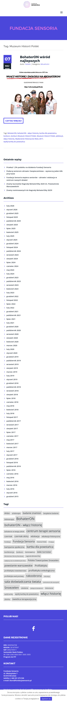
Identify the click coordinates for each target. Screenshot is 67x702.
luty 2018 (10, 413)
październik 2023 (13, 281)
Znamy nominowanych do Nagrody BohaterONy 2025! (29, 190)
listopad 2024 (12, 247)
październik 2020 (13, 330)
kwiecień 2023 (12, 289)
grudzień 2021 (12, 311)
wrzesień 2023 (12, 285)
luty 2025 (10, 236)
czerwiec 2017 (12, 436)
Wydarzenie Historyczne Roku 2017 (29, 139)
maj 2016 (10, 477)
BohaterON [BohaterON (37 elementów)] (25, 518)
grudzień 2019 (12, 357)
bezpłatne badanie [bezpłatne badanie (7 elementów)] (50, 513)
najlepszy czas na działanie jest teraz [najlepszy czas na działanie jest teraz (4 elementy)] (15, 561)
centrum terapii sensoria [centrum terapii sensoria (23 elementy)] (43, 531)
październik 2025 (13, 221)
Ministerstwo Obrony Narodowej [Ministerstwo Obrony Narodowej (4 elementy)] (14, 556)
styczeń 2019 (11, 379)
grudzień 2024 (12, 243)
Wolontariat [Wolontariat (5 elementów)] (49, 588)
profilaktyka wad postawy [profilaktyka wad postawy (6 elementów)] (14, 576)
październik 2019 (13, 360)
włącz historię (9, 139)
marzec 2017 (11, 447)
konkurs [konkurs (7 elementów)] (19, 552)
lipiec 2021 (10, 319)
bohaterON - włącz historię (28, 133)
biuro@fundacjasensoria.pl (21, 680)
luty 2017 (10, 451)
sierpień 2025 (12, 224)
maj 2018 (10, 406)
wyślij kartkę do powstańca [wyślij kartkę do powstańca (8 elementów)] (26, 594)
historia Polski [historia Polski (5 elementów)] (41, 542)
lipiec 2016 (10, 470)
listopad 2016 (12, 462)
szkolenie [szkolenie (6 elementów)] (24, 588)
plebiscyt (59, 136)
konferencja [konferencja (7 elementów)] (9, 552)
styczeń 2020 (11, 353)
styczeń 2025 (11, 240)
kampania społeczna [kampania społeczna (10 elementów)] (14, 547)
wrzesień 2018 (12, 391)
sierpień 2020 (12, 338)
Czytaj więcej (13, 120)
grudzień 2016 (12, 458)
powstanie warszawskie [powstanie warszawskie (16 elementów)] (18, 565)
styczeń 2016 (11, 492)
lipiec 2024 (10, 262)
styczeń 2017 (11, 455)
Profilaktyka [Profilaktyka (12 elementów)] (41, 565)
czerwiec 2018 (12, 402)
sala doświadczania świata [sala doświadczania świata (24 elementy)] (22, 582)
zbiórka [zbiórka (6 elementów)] (7, 599)
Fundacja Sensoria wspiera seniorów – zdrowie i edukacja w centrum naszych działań (31, 178)
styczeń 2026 (11, 209)
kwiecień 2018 (12, 409)
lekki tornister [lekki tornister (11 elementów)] (44, 551)
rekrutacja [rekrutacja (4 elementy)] (47, 576)
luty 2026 (10, 206)
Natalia (28, 64)
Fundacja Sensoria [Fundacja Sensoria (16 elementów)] (24, 541)
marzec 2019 (11, 372)
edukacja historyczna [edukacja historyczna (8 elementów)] (51, 536)
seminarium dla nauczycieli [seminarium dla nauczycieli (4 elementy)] (51, 582)
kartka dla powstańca (47, 133)
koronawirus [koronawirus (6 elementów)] (30, 552)
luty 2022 (10, 307)
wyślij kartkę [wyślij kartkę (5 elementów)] (8, 594)
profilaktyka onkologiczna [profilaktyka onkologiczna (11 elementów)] (41, 570)
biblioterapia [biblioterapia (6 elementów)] (9, 519)
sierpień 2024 (12, 258)
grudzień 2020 (12, 326)
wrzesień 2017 (12, 424)
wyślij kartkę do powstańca (14, 141)
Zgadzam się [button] (46, 699)
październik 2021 (13, 315)
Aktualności (44, 64)
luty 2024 (10, 273)
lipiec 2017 (10, 432)
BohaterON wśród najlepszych (35, 59)
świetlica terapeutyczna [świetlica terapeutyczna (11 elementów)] (24, 599)
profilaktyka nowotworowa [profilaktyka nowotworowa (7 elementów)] (15, 570)
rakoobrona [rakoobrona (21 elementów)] (34, 576)
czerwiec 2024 (12, 266)
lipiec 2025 (10, 228)
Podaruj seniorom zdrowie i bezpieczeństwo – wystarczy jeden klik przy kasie (34, 172)
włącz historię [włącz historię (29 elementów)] (51, 593)
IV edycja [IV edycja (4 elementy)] (51, 542)
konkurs (7, 136)
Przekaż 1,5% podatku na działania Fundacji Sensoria (28, 167)
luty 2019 (10, 375)
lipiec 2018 (10, 398)
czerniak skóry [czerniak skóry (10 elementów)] (21, 536)
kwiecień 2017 (12, 443)
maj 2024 (10, 270)
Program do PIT (10, 657)
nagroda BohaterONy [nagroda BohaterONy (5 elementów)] (33, 556)
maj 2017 (10, 440)
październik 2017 (13, 421)
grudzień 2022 (12, 296)
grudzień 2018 (12, 383)
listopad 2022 (12, 300)
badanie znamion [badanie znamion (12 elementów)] (32, 513)
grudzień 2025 (12, 213)
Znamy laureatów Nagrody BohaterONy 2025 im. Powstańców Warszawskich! (32, 185)
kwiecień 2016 (12, 481)
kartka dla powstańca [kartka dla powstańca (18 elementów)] (40, 547)
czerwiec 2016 (12, 474)
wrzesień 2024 (12, 255)
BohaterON (12, 133)
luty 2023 (10, 292)
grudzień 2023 (12, 277)
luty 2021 (10, 323)
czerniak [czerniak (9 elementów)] (8, 536)
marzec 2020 (11, 345)
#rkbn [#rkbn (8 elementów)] (7, 513)
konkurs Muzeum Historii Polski (23, 136)
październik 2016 (13, 466)
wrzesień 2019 (12, 364)
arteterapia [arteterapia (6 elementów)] (16, 513)
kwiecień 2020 (12, 341)
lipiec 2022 (10, 304)
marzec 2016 (11, 485)
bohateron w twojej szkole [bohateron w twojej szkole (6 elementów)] (14, 531)
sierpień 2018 (12, 394)
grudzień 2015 (12, 496)
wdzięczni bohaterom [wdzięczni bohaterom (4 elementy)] (36, 588)
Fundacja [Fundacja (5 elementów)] (7, 542)
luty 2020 (10, 349)
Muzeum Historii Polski (46, 136)
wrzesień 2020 (12, 334)
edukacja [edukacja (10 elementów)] (35, 536)
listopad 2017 (12, 417)
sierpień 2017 (12, 428)
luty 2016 (10, 489)
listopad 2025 (12, 217)
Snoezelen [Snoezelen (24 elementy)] (11, 588)
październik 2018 (13, 387)
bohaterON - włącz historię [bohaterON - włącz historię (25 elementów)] (23, 525)
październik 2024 (13, 251)
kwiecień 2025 (12, 232)
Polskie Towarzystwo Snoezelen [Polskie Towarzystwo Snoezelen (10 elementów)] (43, 560)
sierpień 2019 (12, 368)
